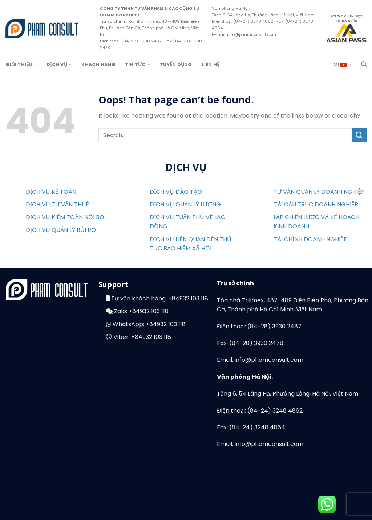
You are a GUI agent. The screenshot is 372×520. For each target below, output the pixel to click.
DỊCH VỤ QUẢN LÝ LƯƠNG (185, 204)
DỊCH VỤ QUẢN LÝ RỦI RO (61, 230)
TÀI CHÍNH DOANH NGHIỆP (310, 239)
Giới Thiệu (21, 64)
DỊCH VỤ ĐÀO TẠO (176, 192)
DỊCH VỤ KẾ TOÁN (51, 192)
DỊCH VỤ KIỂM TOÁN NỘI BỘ (65, 217)
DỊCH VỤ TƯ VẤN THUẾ (57, 204)
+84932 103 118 (188, 298)
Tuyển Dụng (176, 64)
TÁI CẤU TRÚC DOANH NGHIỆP (316, 204)
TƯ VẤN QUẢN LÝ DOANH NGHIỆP (319, 192)
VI (342, 64)
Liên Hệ (211, 64)
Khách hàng (98, 64)
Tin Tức (137, 64)
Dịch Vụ (59, 64)
